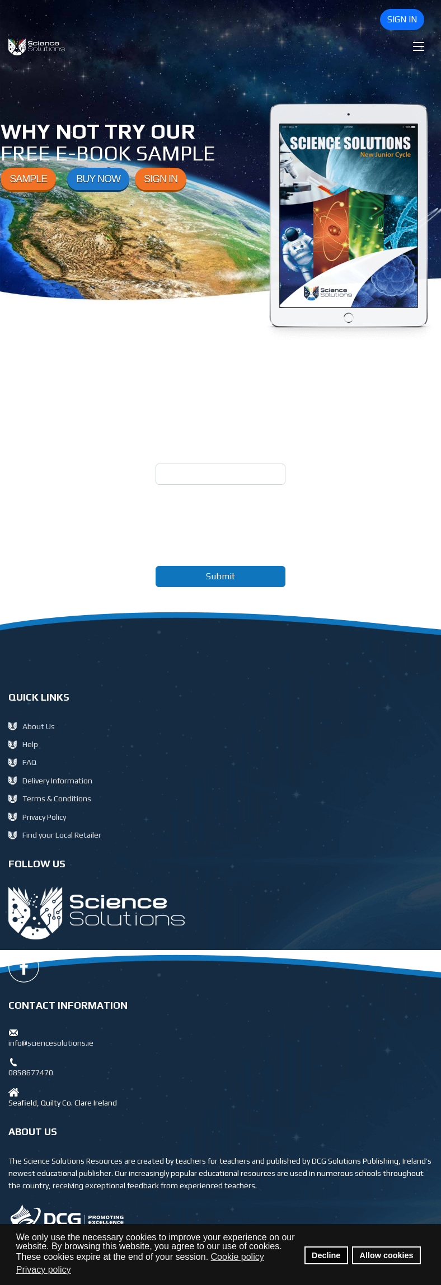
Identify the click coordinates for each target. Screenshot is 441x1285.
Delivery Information (57, 780)
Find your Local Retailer (61, 834)
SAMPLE (28, 179)
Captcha (177, 501)
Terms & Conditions (56, 798)
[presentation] (241, 535)
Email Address (191, 451)
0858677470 (30, 1072)
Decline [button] (326, 1255)
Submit (220, 576)
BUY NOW (98, 179)
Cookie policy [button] (237, 1257)
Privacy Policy (44, 816)
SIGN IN (402, 19)
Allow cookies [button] (387, 1255)
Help (30, 744)
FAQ (29, 762)
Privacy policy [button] (43, 1269)
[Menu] (418, 46)
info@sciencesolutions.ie (50, 1042)
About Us (38, 726)
